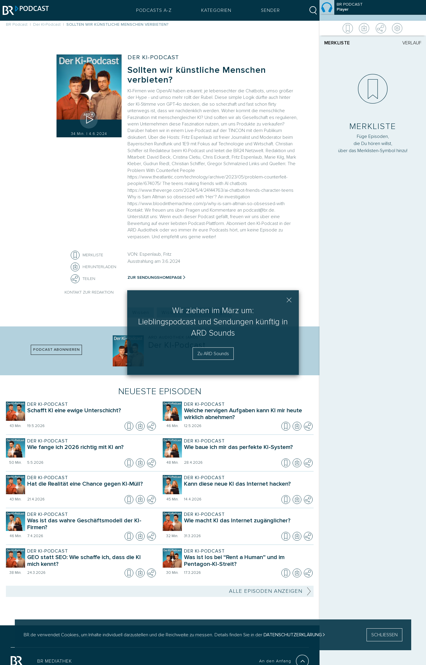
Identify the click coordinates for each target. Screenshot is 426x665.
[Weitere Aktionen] (373, 28)
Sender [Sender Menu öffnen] (267, 10)
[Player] (373, 299)
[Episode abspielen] (89, 119)
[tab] (348, 43)
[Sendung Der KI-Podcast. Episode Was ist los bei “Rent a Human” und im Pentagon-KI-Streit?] (247, 561)
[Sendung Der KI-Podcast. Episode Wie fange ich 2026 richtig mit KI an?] (90, 451)
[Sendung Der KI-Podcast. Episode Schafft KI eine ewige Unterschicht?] (90, 414)
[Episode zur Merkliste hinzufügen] (75, 255)
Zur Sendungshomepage (155, 277)
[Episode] (373, 10)
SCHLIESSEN (384, 635)
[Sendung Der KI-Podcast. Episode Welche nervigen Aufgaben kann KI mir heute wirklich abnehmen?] (247, 414)
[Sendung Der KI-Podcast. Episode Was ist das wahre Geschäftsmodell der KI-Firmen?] (90, 524)
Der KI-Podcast (153, 57)
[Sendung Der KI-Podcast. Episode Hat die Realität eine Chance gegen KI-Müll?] (90, 488)
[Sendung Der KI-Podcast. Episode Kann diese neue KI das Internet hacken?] (247, 488)
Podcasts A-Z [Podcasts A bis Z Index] (150, 10)
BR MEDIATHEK (54, 661)
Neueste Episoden (159, 391)
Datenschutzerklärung (293, 635)
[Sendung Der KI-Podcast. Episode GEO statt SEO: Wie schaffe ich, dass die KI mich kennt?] (90, 561)
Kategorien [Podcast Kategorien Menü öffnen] (213, 10)
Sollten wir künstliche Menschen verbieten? (197, 75)
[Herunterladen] (93, 267)
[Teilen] (75, 278)
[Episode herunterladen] (140, 426)
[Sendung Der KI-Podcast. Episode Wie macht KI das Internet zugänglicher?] (247, 524)
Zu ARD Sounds (213, 354)
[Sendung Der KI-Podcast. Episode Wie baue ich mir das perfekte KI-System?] (247, 451)
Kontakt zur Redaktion (89, 292)
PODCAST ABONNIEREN (56, 349)
